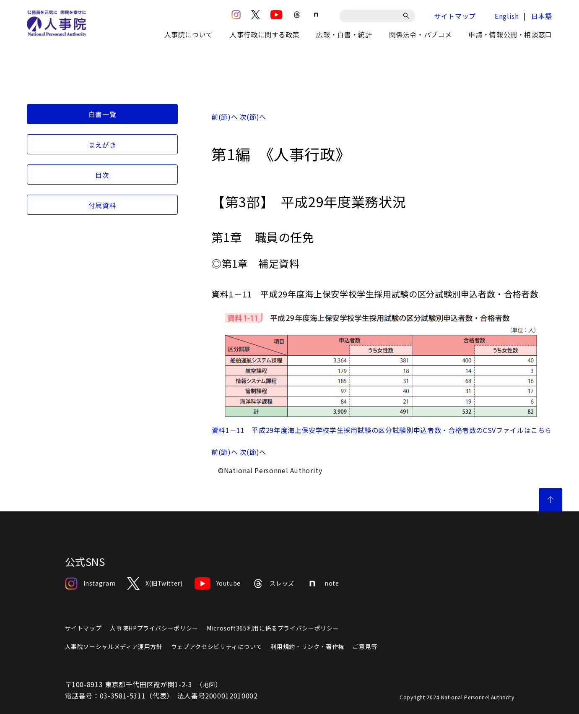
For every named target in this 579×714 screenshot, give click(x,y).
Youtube (218, 583)
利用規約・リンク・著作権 (307, 646)
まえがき (102, 145)
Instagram (90, 583)
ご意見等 (365, 646)
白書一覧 (102, 114)
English (507, 16)
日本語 (541, 16)
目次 (102, 175)
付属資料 (102, 205)
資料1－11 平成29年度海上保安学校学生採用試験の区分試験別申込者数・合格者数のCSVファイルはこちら (382, 430)
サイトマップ (455, 16)
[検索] (407, 16)
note (322, 583)
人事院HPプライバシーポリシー (154, 628)
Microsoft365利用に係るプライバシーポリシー (273, 628)
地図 (209, 684)
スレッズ (273, 583)
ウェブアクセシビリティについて (216, 646)
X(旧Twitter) (154, 583)
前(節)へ (224, 117)
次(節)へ (253, 117)
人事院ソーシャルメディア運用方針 (114, 646)
